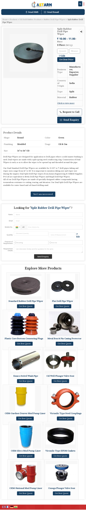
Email (11, 221)
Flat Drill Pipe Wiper (62, 301)
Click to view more (65, 103)
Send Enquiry (69, 120)
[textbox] (74, 51)
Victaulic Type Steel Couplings (65, 413)
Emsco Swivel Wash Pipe (25, 376)
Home (5, 19)
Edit (62, 56)
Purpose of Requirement (8, 242)
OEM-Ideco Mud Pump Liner (26, 451)
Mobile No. (9, 227)
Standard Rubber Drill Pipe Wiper (26, 301)
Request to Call (69, 112)
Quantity (10, 235)
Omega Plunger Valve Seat (61, 488)
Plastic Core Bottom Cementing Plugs (24, 338)
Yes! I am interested (43, 194)
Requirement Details (8, 249)
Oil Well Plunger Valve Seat (60, 376)
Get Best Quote (26, 306)
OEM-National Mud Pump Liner (25, 488)
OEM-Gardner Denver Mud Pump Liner (25, 413)
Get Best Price (66, 59)
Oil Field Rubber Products (30, 19)
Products (13, 19)
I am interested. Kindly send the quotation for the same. (48, 250)
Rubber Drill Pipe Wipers (55, 19)
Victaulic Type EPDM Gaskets (60, 451)
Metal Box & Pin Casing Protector (64, 338)
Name (10, 214)
